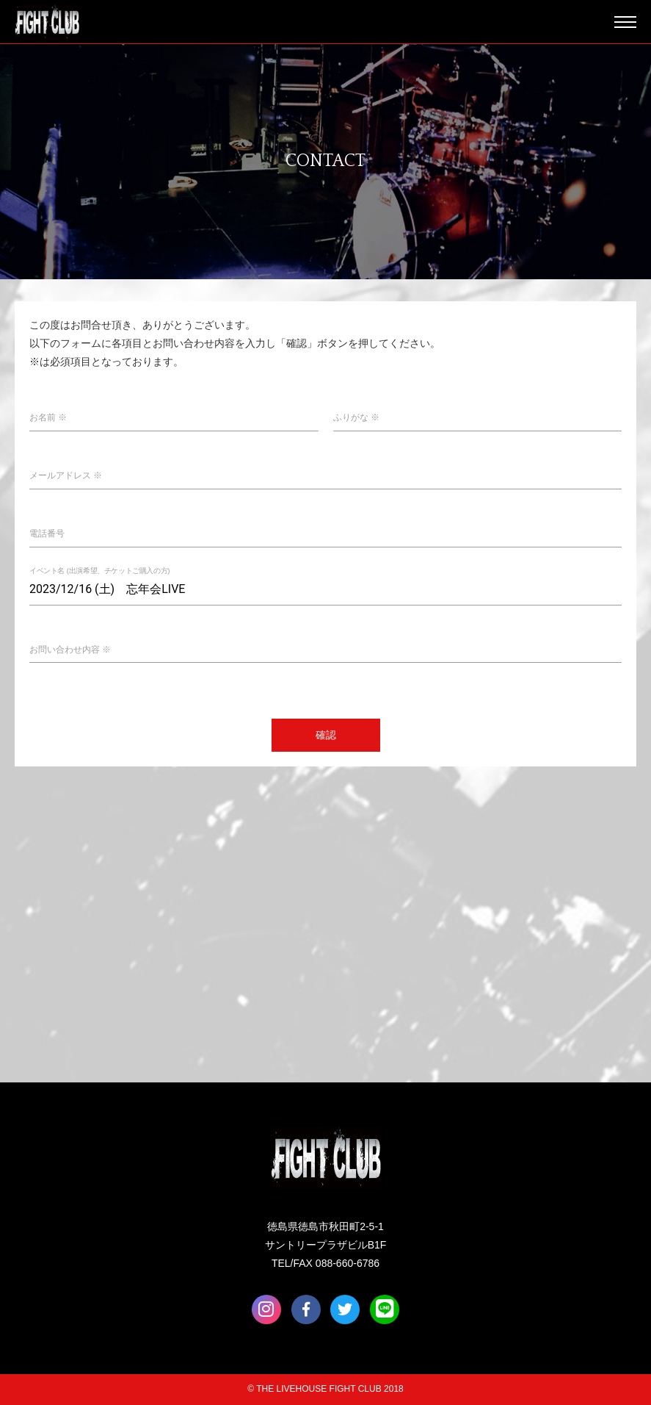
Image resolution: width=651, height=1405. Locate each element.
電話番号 (47, 533)
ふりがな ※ (356, 417)
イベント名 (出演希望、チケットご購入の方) (99, 571)
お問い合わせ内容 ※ (70, 649)
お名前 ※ (48, 417)
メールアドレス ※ (65, 475)
